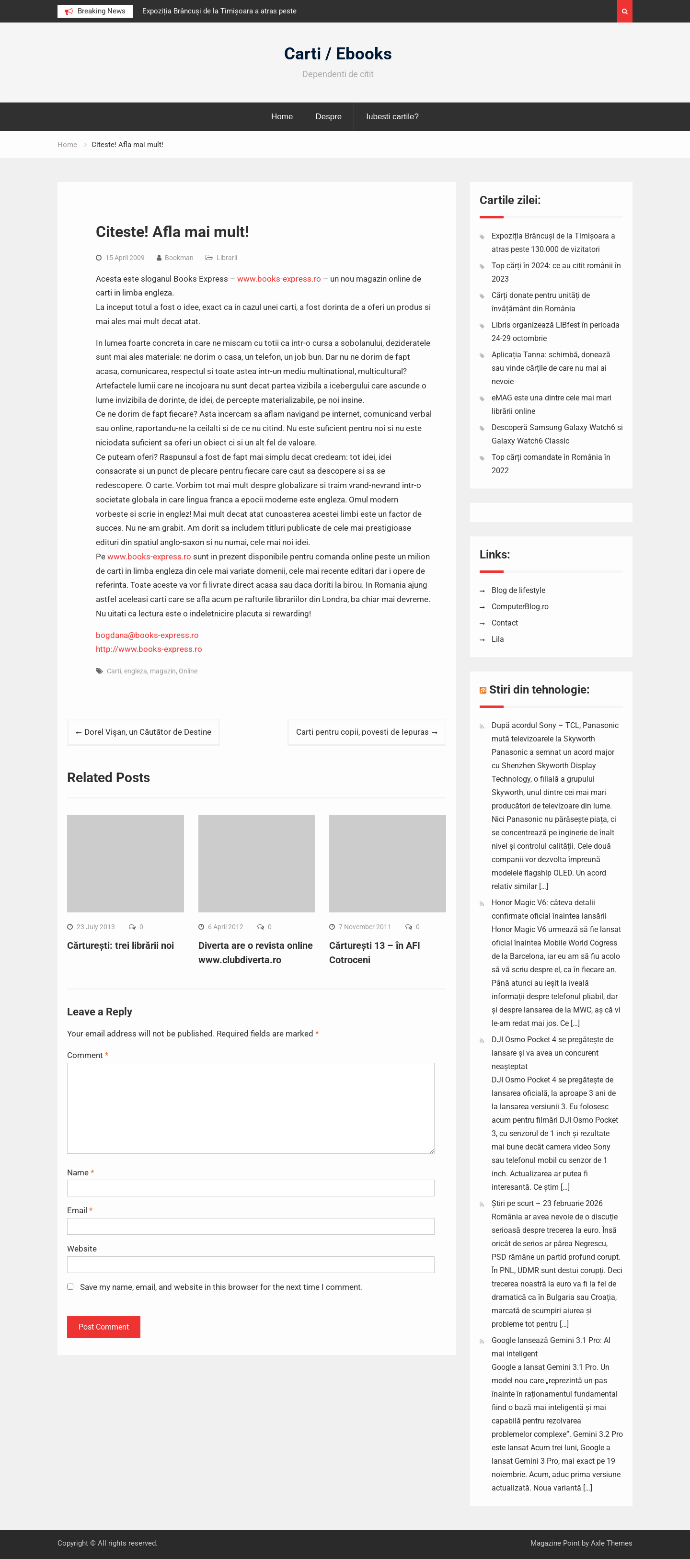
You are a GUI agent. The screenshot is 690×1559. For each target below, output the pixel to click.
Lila (498, 639)
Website (82, 1248)
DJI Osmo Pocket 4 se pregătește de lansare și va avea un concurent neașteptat (552, 1053)
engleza (135, 671)
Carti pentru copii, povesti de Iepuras (362, 732)
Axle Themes (611, 1543)
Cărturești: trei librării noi (120, 945)
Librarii (227, 258)
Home (282, 116)
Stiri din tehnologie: (539, 689)
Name (80, 1172)
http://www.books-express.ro (149, 649)
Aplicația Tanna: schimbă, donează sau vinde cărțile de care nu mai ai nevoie (551, 368)
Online (188, 671)
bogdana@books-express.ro (147, 635)
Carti (114, 671)
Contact (505, 622)
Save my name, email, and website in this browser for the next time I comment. (221, 1287)
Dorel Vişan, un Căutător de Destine (147, 732)
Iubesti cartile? (392, 116)
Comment (87, 1055)
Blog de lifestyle (518, 590)
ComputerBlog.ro (520, 606)
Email (79, 1210)
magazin (163, 671)
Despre (328, 116)
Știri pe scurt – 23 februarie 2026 (547, 1203)
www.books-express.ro (279, 279)
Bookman (179, 258)
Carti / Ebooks (338, 54)
